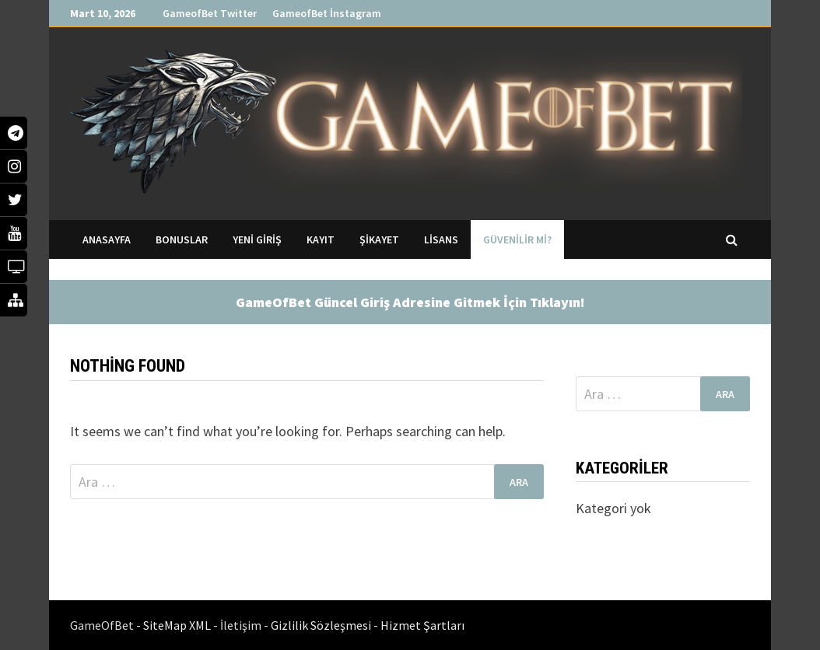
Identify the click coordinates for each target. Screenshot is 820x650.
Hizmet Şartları (422, 625)
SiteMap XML (178, 625)
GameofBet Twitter (210, 13)
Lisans (441, 239)
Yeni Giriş (257, 239)
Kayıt (321, 239)
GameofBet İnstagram (326, 13)
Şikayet (379, 239)
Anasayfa (106, 239)
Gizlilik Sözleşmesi (322, 625)
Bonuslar (182, 239)
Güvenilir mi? (517, 239)
